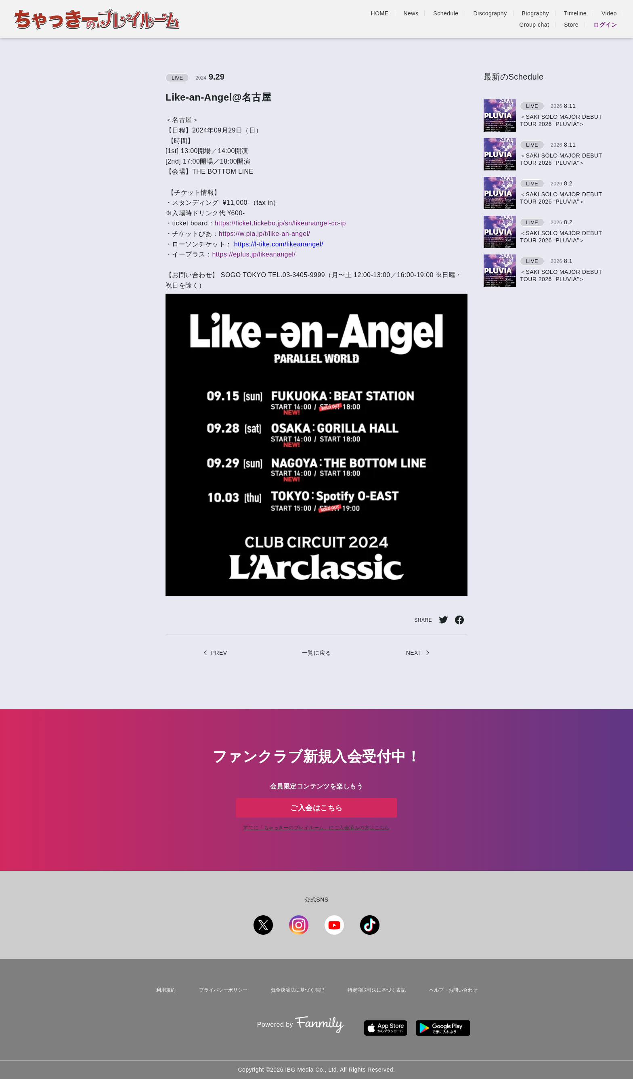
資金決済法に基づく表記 (294, 1008)
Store (571, 19)
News (298, 19)
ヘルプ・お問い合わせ (453, 1008)
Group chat (534, 19)
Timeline (462, 19)
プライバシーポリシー (218, 1008)
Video (496, 19)
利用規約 (162, 1008)
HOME (267, 19)
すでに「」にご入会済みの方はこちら (316, 848)
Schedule (333, 19)
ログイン (605, 19)
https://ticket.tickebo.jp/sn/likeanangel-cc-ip (280, 223)
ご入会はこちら (316, 814)
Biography (422, 19)
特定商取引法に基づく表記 (375, 1008)
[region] (550, 193)
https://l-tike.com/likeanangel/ (277, 244)
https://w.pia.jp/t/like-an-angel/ (264, 233)
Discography (377, 19)
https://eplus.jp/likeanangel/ (254, 254)
